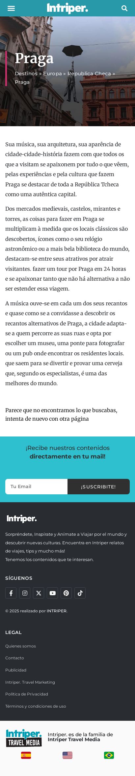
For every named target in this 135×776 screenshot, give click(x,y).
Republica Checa (89, 73)
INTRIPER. (57, 610)
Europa (52, 73)
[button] (11, 8)
